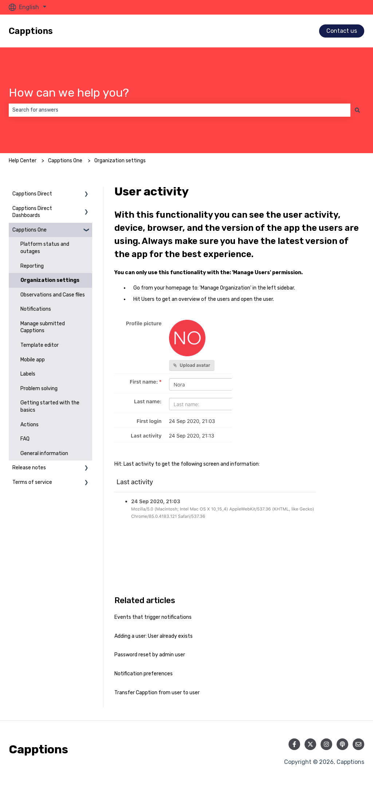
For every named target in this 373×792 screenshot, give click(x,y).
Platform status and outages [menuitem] (44, 248)
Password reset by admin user (149, 655)
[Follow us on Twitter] (310, 744)
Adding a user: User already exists (153, 636)
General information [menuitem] (44, 453)
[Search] (357, 110)
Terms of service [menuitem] (32, 482)
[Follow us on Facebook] (294, 744)
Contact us (341, 30)
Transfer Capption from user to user (157, 693)
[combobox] (179, 110)
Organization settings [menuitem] (49, 280)
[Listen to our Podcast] (342, 744)
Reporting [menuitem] (32, 266)
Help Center (22, 161)
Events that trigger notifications (153, 617)
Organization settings (120, 161)
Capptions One (65, 161)
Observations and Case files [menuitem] (52, 295)
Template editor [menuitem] (39, 345)
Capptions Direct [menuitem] (32, 194)
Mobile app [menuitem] (32, 360)
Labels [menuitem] (27, 374)
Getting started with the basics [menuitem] (49, 406)
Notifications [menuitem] (35, 309)
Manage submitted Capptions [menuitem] (42, 327)
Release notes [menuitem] (29, 468)
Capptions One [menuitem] (29, 230)
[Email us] (358, 744)
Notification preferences (143, 674)
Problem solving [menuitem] (39, 388)
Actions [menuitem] (29, 425)
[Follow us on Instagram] (326, 744)
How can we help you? (69, 93)
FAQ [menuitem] (25, 439)
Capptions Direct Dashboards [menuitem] (32, 212)
